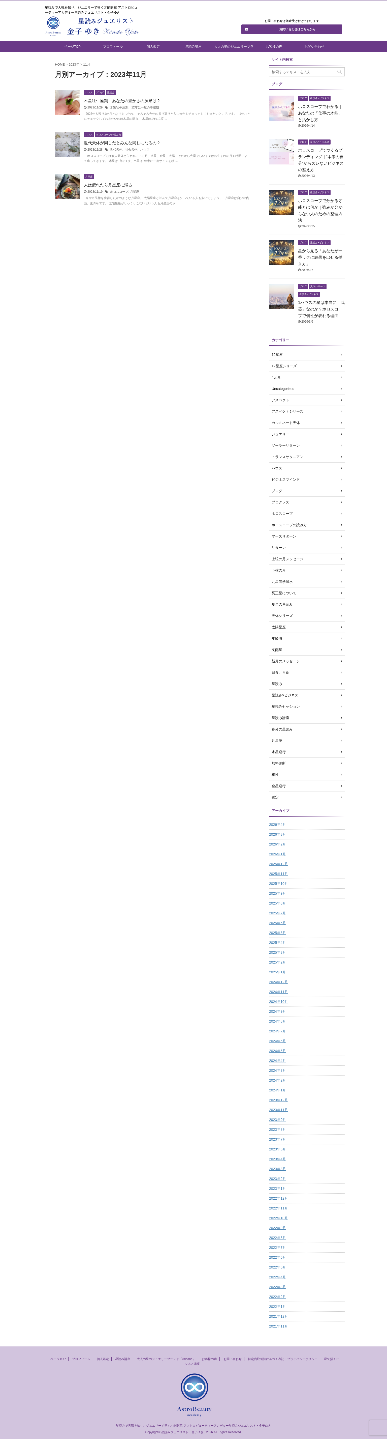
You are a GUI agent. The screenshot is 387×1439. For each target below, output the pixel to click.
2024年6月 (277, 1041)
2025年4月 (277, 943)
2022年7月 (277, 1248)
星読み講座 (193, 46)
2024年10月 (278, 1002)
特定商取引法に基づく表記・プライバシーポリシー (282, 1359)
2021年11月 (278, 1326)
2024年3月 (277, 1070)
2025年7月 (277, 913)
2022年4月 (277, 1277)
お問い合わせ (314, 46)
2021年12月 (278, 1316)
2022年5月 (277, 1267)
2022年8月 (277, 1238)
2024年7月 (277, 1031)
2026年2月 (277, 844)
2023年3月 (277, 1169)
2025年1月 (277, 972)
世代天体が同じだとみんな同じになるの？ (122, 143)
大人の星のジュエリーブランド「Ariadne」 (233, 48)
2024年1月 (277, 1090)
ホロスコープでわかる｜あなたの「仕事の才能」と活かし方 (320, 113)
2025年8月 (277, 903)
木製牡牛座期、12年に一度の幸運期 (134, 107)
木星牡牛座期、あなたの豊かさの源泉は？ (122, 101)
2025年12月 (278, 864)
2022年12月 (278, 1198)
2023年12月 (278, 1100)
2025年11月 (278, 874)
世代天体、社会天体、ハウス (129, 149)
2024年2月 (277, 1080)
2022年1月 (277, 1307)
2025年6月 (277, 923)
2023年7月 (277, 1139)
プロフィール (113, 46)
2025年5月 (277, 933)
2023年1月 (277, 1189)
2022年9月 (277, 1228)
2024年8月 (277, 1021)
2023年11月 (278, 1110)
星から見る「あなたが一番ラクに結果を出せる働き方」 (320, 257)
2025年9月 (277, 893)
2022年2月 (277, 1297)
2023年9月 (277, 1120)
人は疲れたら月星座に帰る (108, 185)
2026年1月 (277, 854)
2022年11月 (278, 1208)
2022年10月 (278, 1218)
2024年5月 (277, 1051)
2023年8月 (277, 1129)
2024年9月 (277, 1011)
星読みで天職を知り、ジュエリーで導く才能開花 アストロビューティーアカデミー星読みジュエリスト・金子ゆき (193, 1425)
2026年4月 (277, 825)
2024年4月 (277, 1061)
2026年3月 (277, 834)
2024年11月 (278, 992)
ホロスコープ (119, 191)
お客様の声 (274, 46)
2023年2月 (277, 1179)
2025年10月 (278, 884)
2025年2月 (277, 962)
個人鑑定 (153, 46)
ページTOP (72, 46)
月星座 (134, 191)
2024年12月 (278, 982)
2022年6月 (277, 1257)
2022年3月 (277, 1287)
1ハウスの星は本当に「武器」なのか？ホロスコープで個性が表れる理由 (321, 309)
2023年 (74, 64)
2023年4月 (277, 1159)
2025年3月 (277, 952)
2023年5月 (277, 1149)
